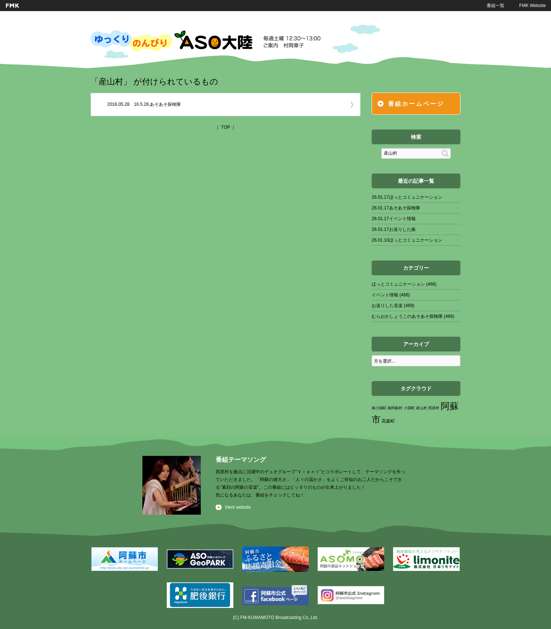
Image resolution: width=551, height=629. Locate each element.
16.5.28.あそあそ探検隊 (157, 104)
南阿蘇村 (395, 408)
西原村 (433, 408)
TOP (225, 127)
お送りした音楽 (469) (393, 305)
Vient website (237, 507)
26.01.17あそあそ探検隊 (396, 208)
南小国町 (379, 408)
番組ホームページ (416, 104)
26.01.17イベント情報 (394, 218)
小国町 (409, 408)
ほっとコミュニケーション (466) (404, 284)
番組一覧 (495, 5)
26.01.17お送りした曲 (394, 229)
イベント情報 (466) (391, 294)
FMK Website (532, 5)
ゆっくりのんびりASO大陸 (206, 41)
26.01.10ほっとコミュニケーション (407, 240)
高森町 (388, 421)
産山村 (421, 408)
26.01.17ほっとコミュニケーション (407, 197)
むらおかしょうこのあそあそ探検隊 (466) (413, 316)
